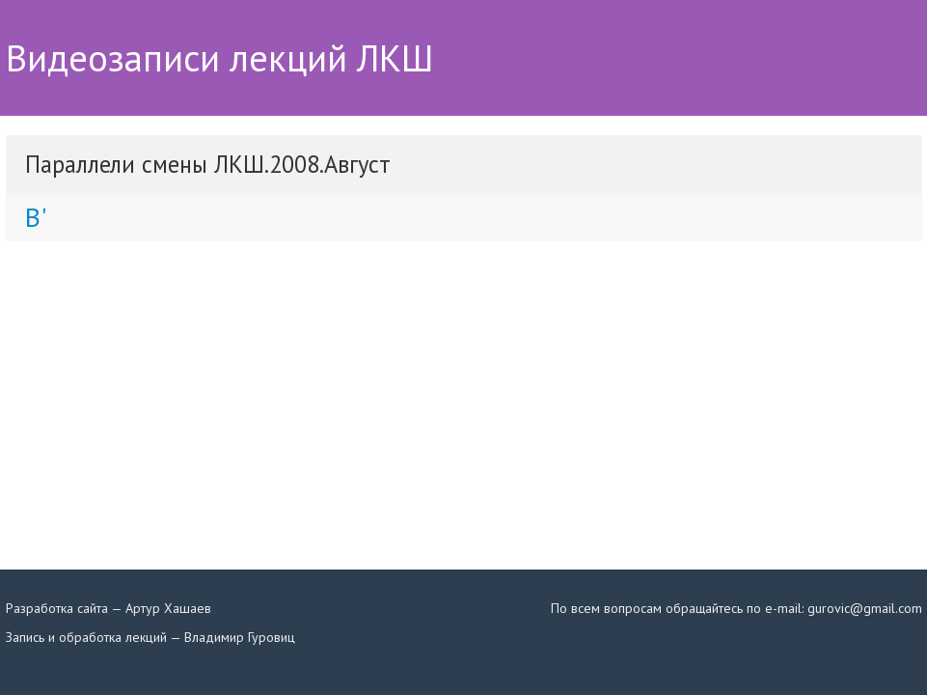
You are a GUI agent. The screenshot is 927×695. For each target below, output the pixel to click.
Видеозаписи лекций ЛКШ (219, 58)
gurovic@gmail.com (864, 608)
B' (35, 217)
